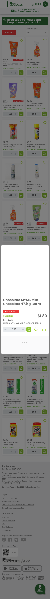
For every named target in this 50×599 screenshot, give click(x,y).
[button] (44, 329)
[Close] (45, 249)
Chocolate (8, 316)
